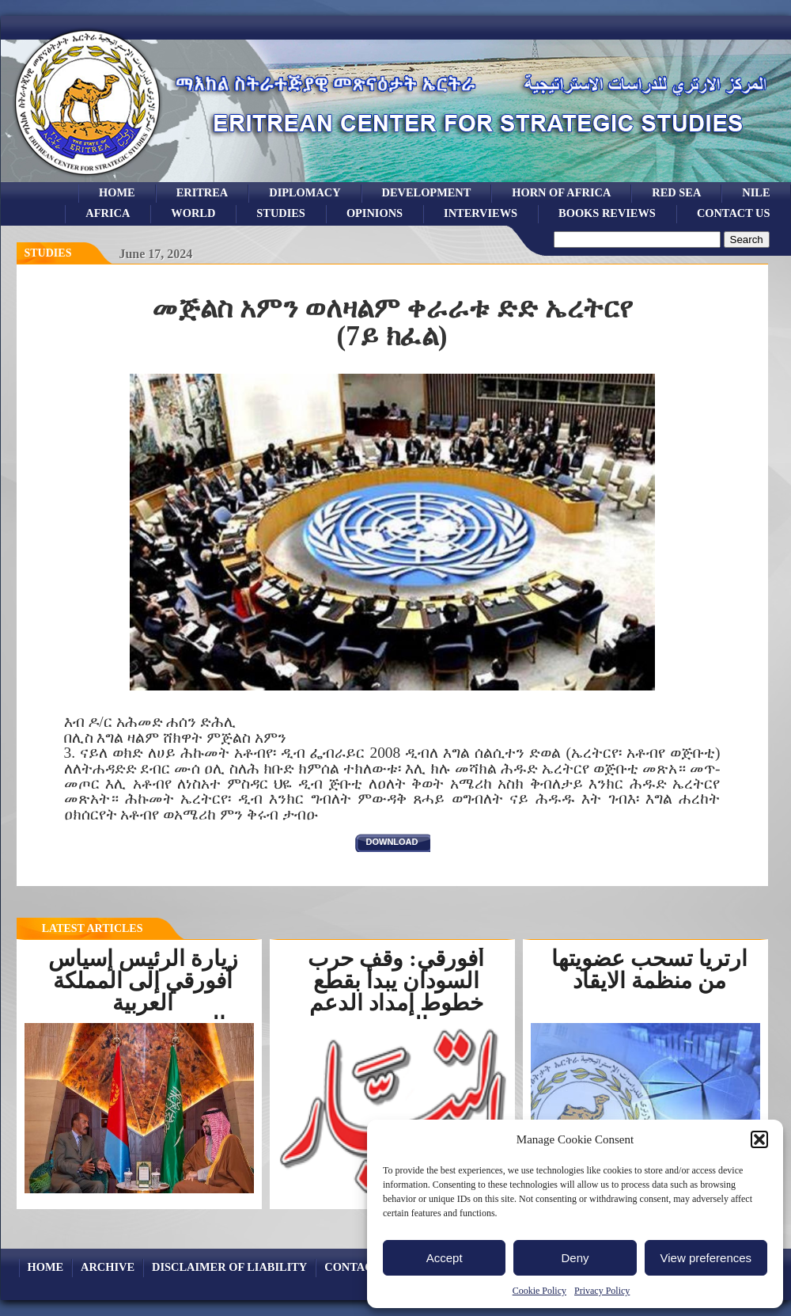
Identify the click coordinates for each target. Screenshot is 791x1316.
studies (280, 213)
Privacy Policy (602, 1290)
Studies (48, 253)
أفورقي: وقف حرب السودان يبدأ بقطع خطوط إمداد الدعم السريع (395, 991)
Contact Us (733, 213)
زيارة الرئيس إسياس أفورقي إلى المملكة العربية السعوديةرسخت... (143, 991)
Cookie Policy (539, 1290)
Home (117, 192)
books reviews (607, 213)
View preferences (706, 1258)
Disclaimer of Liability (229, 1267)
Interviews (480, 213)
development (426, 192)
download (392, 841)
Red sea (676, 192)
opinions (374, 213)
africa (107, 213)
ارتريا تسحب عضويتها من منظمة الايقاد (649, 969)
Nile (756, 192)
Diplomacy (304, 192)
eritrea (202, 192)
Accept (444, 1258)
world (193, 213)
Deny (575, 1258)
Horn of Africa (561, 192)
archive (107, 1267)
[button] (759, 1139)
